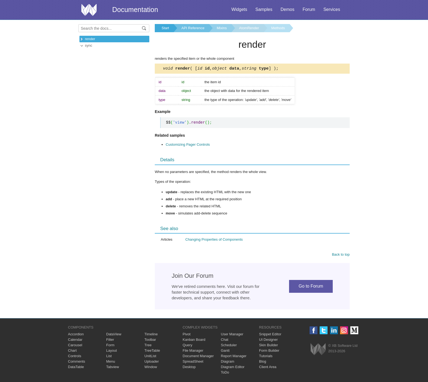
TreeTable (152, 351)
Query (187, 346)
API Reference (192, 28)
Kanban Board (194, 340)
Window (150, 368)
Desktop (189, 368)
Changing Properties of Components (214, 240)
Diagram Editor (233, 368)
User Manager (232, 335)
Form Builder (269, 351)
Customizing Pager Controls (188, 145)
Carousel (75, 346)
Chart (72, 351)
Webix (318, 350)
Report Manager (233, 357)
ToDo (225, 373)
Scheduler (229, 346)
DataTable (76, 368)
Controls (74, 357)
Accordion (76, 335)
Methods (278, 28)
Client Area (268, 368)
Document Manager (198, 357)
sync (88, 45)
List (109, 357)
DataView (113, 335)
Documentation (135, 9)
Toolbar (150, 340)
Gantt (225, 351)
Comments (76, 362)
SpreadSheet (193, 362)
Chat (224, 340)
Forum (308, 9)
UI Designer (268, 340)
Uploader (151, 362)
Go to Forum (311, 287)
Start (165, 28)
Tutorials (265, 357)
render (90, 39)
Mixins (222, 28)
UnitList (150, 357)
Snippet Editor (270, 335)
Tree (147, 346)
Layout (111, 351)
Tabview (112, 368)
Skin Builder (268, 346)
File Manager (193, 351)
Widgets (239, 9)
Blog (262, 362)
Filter (110, 340)
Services (331, 9)
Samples (263, 9)
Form (110, 346)
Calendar (75, 340)
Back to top (341, 255)
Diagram (227, 362)
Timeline (151, 335)
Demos (288, 9)
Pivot (187, 335)
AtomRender (249, 28)
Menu (110, 362)
